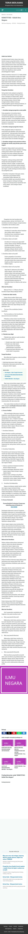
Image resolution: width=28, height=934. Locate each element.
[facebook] (4, 733)
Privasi (10, 926)
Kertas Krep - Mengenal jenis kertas (12, 884)
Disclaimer (20, 926)
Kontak (15, 926)
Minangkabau (8, 928)
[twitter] (9, 733)
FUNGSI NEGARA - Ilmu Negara (12, 378)
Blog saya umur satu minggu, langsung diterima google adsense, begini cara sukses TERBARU (13, 857)
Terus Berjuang (14, 3)
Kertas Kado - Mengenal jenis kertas (12, 877)
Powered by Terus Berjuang (17, 931)
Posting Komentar (21, 23)
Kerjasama (20, 928)
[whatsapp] (19, 733)
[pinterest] (13, 733)
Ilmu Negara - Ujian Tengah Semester (13, 372)
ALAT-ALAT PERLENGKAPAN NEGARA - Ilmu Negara (7, 768)
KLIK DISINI (14, 507)
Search (14, 928)
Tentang (5, 926)
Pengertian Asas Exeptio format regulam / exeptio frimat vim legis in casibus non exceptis (14, 868)
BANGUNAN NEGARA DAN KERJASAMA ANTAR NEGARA (7, 749)
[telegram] (23, 733)
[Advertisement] (14, 40)
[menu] (3, 10)
